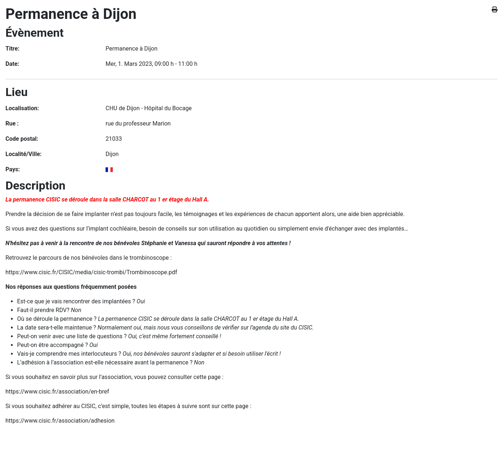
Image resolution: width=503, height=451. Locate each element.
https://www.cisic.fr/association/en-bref (57, 391)
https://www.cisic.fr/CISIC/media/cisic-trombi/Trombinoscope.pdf (91, 272)
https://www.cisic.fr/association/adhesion (60, 420)
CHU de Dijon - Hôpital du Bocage (149, 108)
